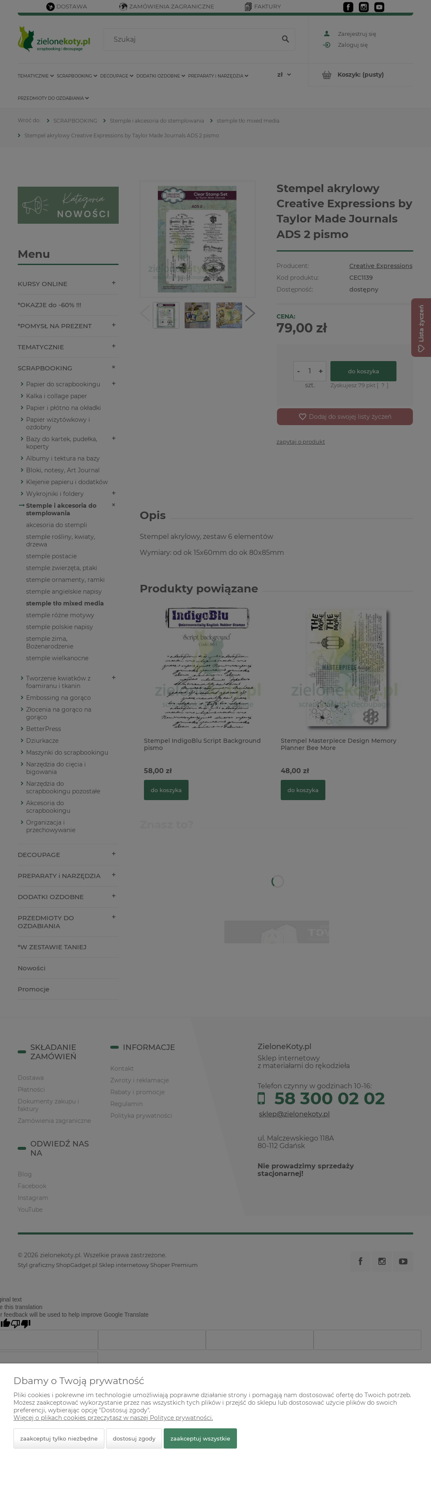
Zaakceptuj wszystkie (200, 1438)
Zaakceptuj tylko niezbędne (59, 1438)
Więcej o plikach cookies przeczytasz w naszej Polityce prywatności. (113, 1418)
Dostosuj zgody (134, 1438)
